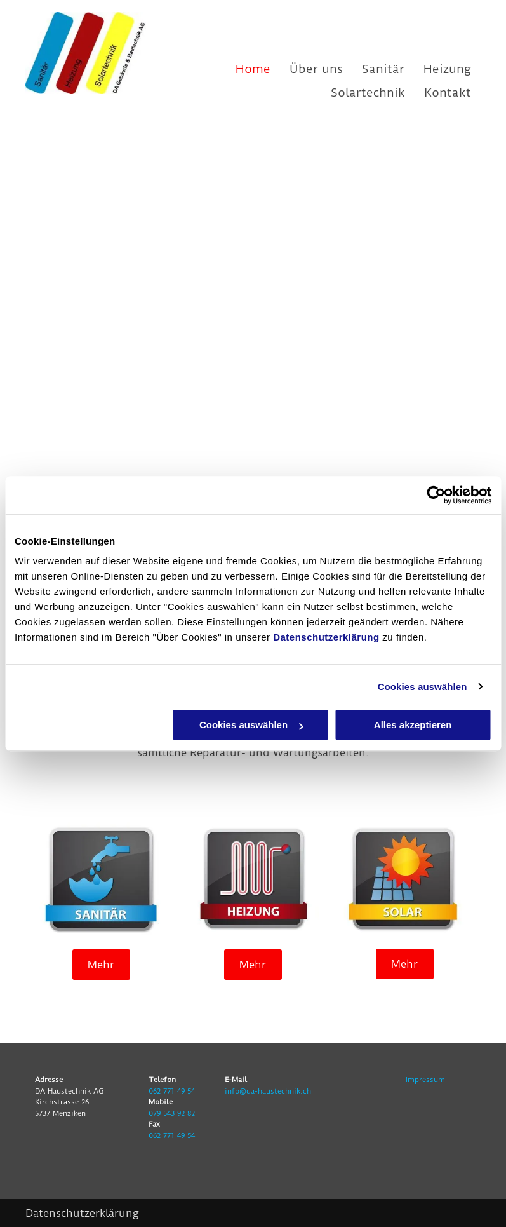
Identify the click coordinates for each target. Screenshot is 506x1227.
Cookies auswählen (422, 686)
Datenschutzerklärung (326, 637)
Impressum (425, 1079)
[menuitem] (243, 69)
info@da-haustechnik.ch (268, 1091)
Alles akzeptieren (413, 724)
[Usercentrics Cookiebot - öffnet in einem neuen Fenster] (435, 495)
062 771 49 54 (172, 1091)
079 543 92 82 (172, 1113)
